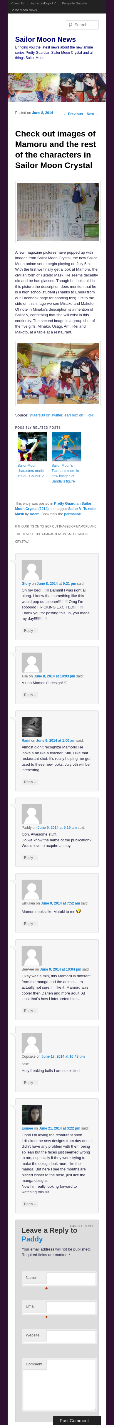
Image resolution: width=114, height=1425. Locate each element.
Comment (34, 1364)
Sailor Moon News (24, 10)
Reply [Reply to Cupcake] (30, 1082)
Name (36, 1279)
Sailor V (74, 509)
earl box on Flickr (78, 415)
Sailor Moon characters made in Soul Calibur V (31, 471)
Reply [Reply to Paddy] (30, 857)
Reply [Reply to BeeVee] (30, 1010)
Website (33, 1335)
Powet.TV (18, 3)
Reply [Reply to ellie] (30, 694)
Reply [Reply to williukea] (30, 923)
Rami (26, 741)
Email (36, 1308)
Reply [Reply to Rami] (30, 781)
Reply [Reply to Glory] (30, 630)
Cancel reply (82, 1226)
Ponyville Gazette (74, 3)
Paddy (32, 1239)
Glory (26, 584)
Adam (34, 514)
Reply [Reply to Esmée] (30, 1203)
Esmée (27, 1128)
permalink (72, 514)
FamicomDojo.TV (43, 3)
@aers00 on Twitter (45, 415)
